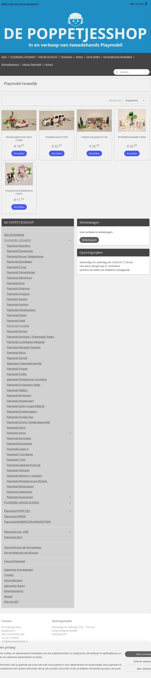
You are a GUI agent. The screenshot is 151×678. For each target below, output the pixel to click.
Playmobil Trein (16, 459)
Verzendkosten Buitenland (117, 56)
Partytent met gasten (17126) (94, 137)
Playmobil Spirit (16, 427)
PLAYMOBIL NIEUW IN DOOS (37, 502)
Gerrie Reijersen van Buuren (21, 552)
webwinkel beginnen (85, 672)
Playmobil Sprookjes (19, 438)
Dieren (79, 56)
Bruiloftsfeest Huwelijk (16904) (132, 137)
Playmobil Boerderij (18, 246)
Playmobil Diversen (18, 288)
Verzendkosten (13, 580)
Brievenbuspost (10, 64)
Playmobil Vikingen (18, 470)
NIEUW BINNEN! (14, 235)
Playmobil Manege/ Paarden (24, 347)
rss (72, 672)
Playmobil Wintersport (20, 486)
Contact (48, 64)
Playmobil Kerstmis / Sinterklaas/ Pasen (30, 336)
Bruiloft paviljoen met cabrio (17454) (19, 138)
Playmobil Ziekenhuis (19, 492)
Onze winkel (93, 56)
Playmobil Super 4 (17, 449)
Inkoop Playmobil (31, 64)
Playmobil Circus (16, 267)
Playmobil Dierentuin (19, 278)
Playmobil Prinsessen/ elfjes (23, 385)
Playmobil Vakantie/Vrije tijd (23, 465)
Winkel (8, 596)
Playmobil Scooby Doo (20, 417)
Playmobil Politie (16, 374)
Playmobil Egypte (17, 299)
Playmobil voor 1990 (37, 532)
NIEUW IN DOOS (48, 56)
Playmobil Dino (16, 283)
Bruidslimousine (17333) (57, 137)
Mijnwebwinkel (112, 672)
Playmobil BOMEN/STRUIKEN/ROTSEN (27, 522)
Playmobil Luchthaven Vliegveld (25, 342)
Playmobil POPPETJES (37, 511)
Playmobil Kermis (17, 331)
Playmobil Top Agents (20, 454)
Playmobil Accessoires (39, 497)
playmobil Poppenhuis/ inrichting (27, 379)
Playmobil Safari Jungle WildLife (26, 406)
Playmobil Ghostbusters (21, 310)
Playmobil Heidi (16, 320)
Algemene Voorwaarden (18, 569)
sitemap (65, 672)
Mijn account (139, 4)
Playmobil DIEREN (15, 516)
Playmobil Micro (16, 352)
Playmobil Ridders (17, 390)
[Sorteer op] (135, 100)
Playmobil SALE (13, 537)
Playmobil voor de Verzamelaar (22, 547)
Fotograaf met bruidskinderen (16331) (19, 192)
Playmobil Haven (17, 315)
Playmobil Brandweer (19, 261)
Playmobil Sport (39, 433)
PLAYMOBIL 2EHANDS (22, 56)
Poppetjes (66, 56)
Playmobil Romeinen (19, 395)
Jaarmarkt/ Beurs (14, 586)
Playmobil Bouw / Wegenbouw (25, 256)
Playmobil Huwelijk (18, 326)
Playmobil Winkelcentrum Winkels (27, 481)
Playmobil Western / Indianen (24, 475)
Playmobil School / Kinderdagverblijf (28, 422)
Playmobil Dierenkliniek (21, 272)
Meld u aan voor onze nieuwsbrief (19, 3)
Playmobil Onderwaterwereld (24, 363)
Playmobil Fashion (17, 304)
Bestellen (19, 153)
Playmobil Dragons (18, 294)
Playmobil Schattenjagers (22, 411)
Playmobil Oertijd (17, 358)
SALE (4, 56)
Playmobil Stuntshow (19, 443)
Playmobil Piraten (17, 368)
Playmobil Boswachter (20, 251)
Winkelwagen (89, 239)
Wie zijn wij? (11, 601)
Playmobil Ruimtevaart (20, 401)
